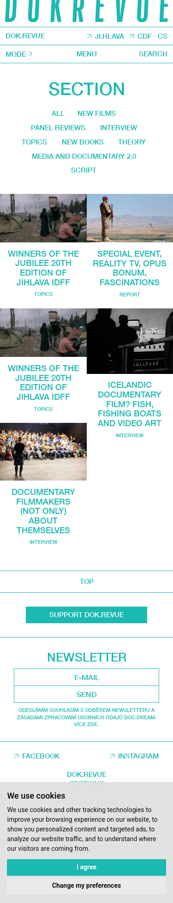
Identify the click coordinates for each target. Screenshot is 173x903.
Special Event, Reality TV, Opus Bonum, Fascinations (130, 270)
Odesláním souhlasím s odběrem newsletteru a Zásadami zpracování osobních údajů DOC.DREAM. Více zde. (86, 717)
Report (129, 296)
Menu (87, 54)
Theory (132, 143)
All (57, 113)
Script (83, 173)
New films (97, 114)
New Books (82, 143)
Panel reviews (57, 129)
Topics (34, 143)
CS (162, 36)
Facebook (41, 756)
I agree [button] (86, 867)
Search (153, 54)
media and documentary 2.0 (83, 158)
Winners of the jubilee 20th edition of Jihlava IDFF (43, 270)
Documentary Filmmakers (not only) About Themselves (43, 512)
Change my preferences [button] (86, 885)
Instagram (138, 756)
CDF (144, 36)
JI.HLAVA (109, 36)
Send (87, 694)
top (87, 582)
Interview (118, 129)
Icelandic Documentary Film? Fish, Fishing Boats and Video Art (129, 405)
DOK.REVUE (25, 36)
